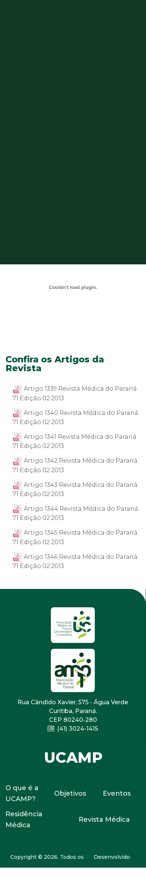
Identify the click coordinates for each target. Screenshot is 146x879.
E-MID (112, 871)
